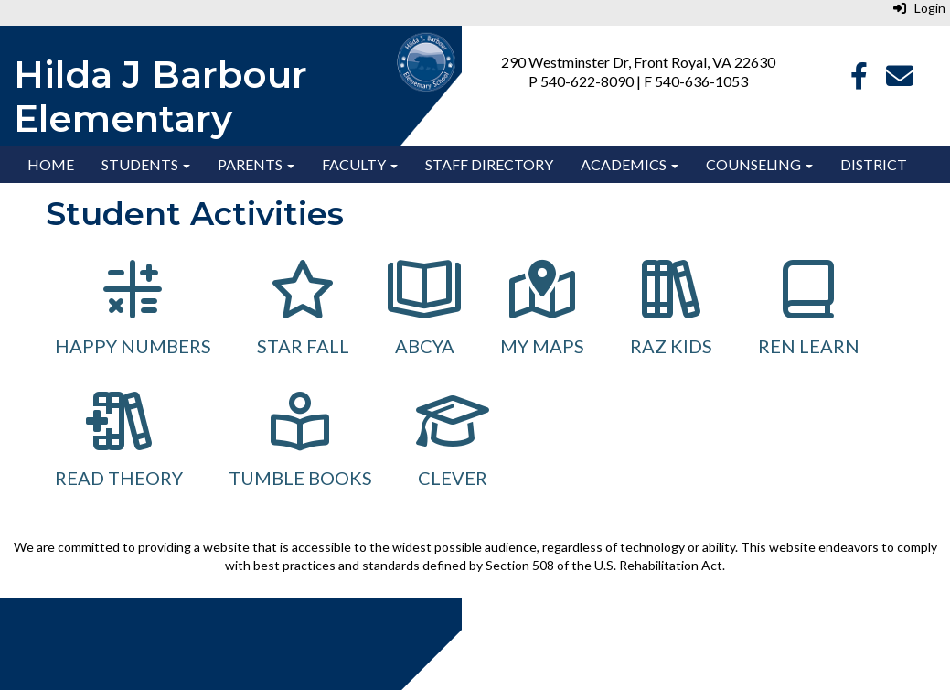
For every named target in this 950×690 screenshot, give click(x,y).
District (873, 164)
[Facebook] (859, 80)
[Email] (900, 80)
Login (919, 8)
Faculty (360, 164)
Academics (629, 164)
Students (145, 164)
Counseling (759, 164)
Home (50, 164)
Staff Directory (489, 164)
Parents (256, 164)
